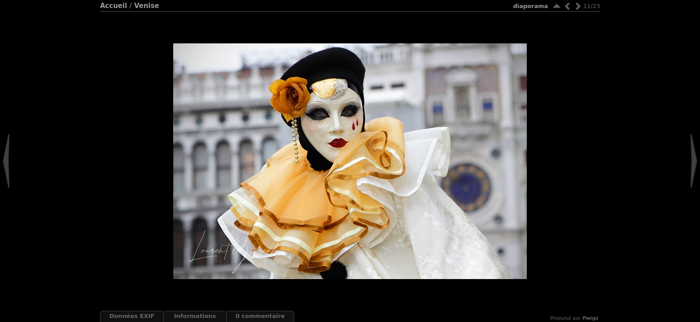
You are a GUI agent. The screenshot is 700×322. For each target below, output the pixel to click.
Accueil (113, 6)
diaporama (530, 6)
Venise (146, 6)
